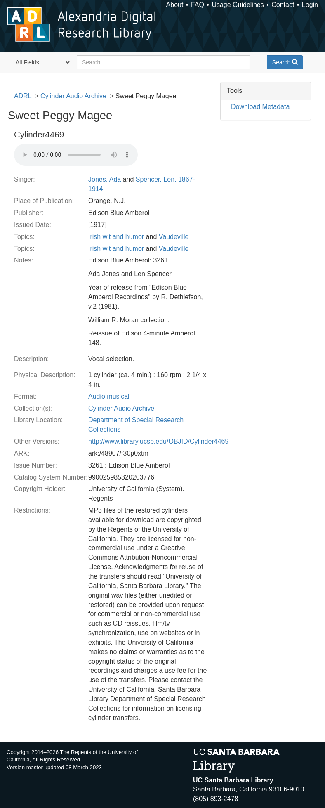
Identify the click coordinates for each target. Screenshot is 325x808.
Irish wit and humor (116, 236)
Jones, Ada (104, 179)
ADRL (22, 95)
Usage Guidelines (238, 4)
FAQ (197, 4)
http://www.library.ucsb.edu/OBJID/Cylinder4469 (158, 441)
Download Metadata (260, 106)
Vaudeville (174, 236)
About (175, 4)
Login (310, 4)
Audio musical (109, 396)
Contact (282, 4)
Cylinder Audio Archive (73, 95)
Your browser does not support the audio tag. (76, 155)
